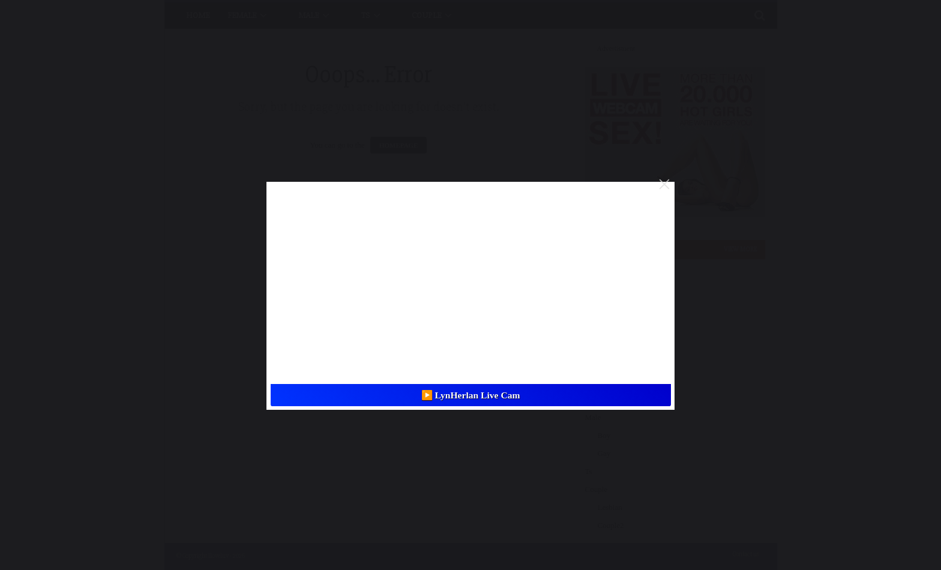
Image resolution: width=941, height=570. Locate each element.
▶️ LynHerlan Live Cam (470, 395)
